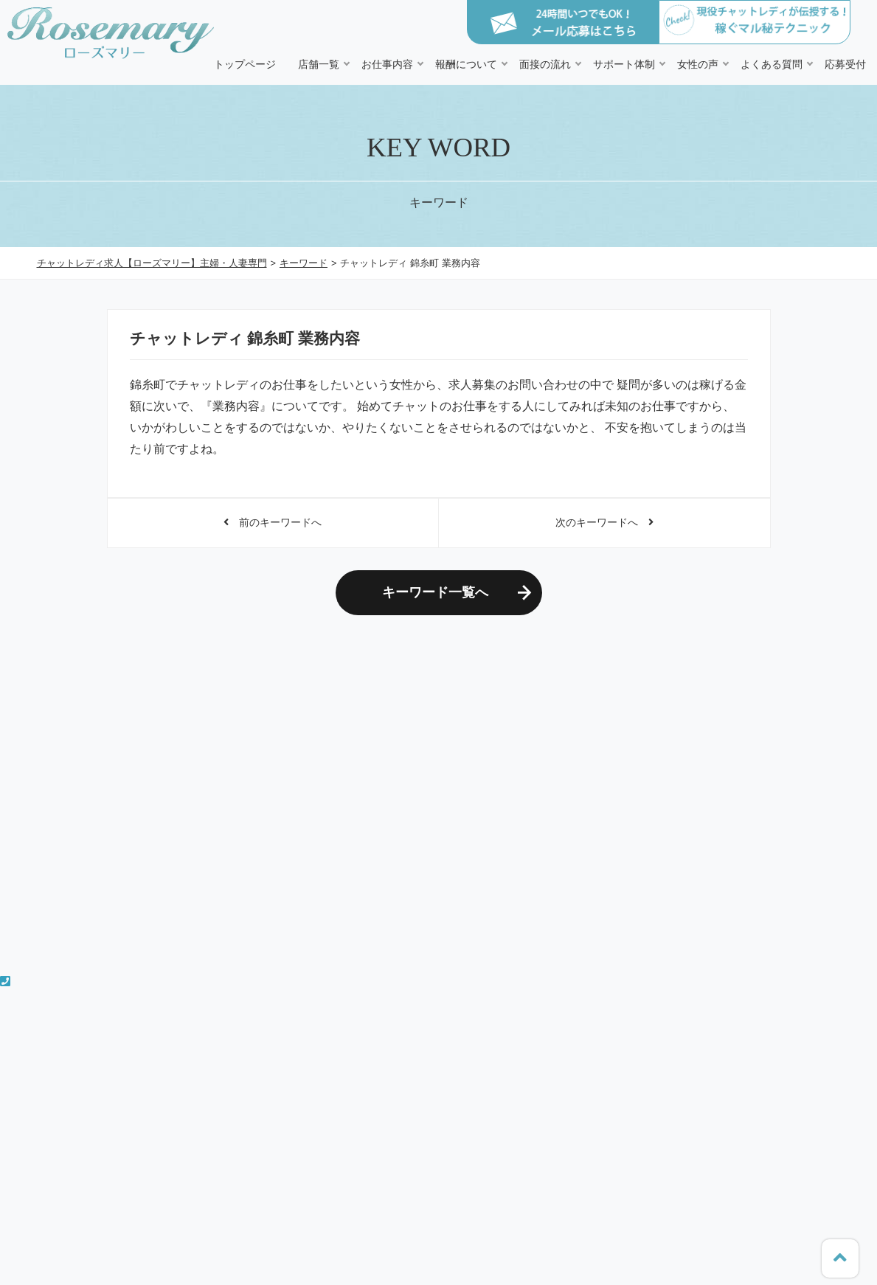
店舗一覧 (318, 64)
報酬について (466, 64)
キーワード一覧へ (435, 592)
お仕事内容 (387, 64)
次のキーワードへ (604, 522)
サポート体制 (624, 64)
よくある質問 (772, 64)
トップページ (245, 64)
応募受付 (845, 64)
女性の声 (697, 64)
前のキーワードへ (272, 522)
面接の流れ (545, 64)
